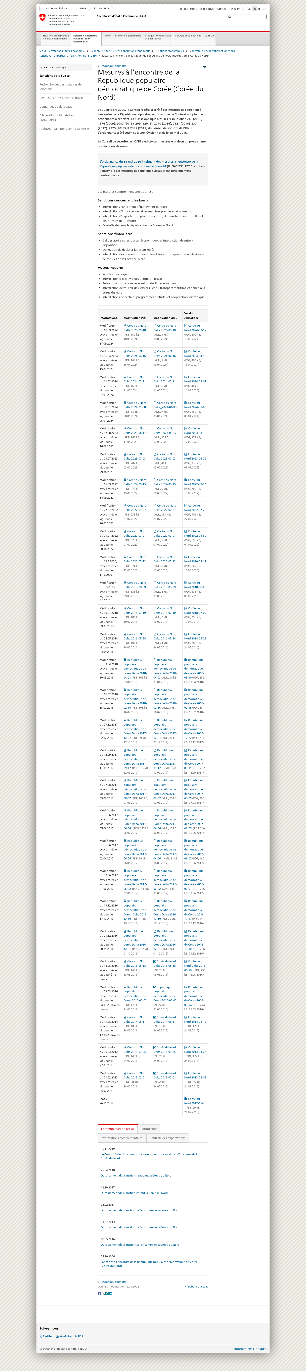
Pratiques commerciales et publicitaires (158, 37)
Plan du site (234, 8)
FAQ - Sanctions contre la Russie (61, 98)
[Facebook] (100, 1293)
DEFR (81, 8)
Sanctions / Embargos (52, 55)
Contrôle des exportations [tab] (167, 1138)
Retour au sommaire (113, 65)
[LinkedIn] (110, 1293)
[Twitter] (103, 1293)
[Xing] (107, 1293)
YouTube (66, 1336)
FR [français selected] (254, 8)
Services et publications (188, 35)
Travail (107, 35)
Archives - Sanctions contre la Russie (64, 129)
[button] (230, 16)
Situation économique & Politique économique (56, 37)
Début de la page (197, 1286)
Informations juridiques (250, 1349)
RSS (80, 1336)
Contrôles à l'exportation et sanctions (212, 50)
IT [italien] (259, 8)
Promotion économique (128, 35)
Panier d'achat (190, 8)
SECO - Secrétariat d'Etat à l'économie (62, 50)
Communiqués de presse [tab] (117, 1129)
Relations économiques (170, 50)
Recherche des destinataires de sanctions (60, 86)
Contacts (221, 8)
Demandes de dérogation (56, 106)
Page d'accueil (207, 8)
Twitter (48, 1336)
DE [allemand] (249, 8)
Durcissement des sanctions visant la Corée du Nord (134, 1192)
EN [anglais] (264, 8)
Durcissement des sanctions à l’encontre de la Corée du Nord (140, 1210)
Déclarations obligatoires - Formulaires (57, 117)
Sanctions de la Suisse (84, 55)
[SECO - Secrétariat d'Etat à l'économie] (96, 19)
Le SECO (101, 8)
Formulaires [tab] (149, 1129)
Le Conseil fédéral (55, 8)
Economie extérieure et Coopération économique (85, 40)
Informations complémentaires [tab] (122, 1138)
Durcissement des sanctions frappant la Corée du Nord (136, 1175)
